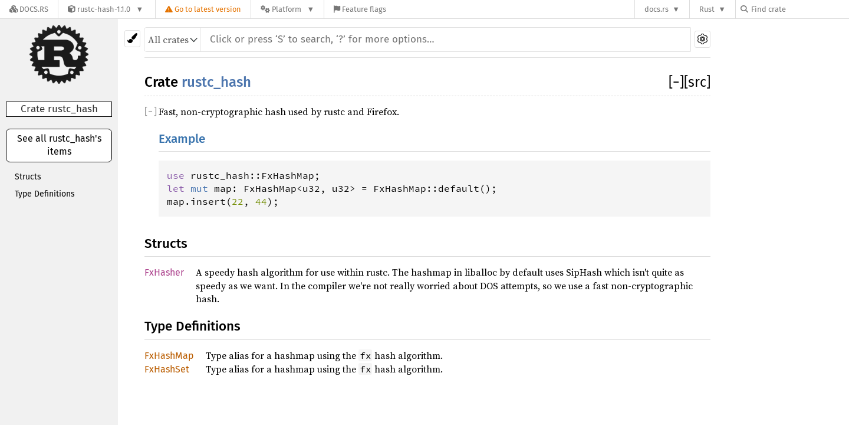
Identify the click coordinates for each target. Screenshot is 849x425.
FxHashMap (169, 355)
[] (676, 82)
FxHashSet (166, 369)
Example (182, 139)
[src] (697, 82)
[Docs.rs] (29, 9)
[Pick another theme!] (132, 38)
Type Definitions (45, 194)
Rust (707, 9)
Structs (28, 177)
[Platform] (287, 9)
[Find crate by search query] (799, 9)
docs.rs (656, 9)
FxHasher (164, 272)
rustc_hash (216, 82)
